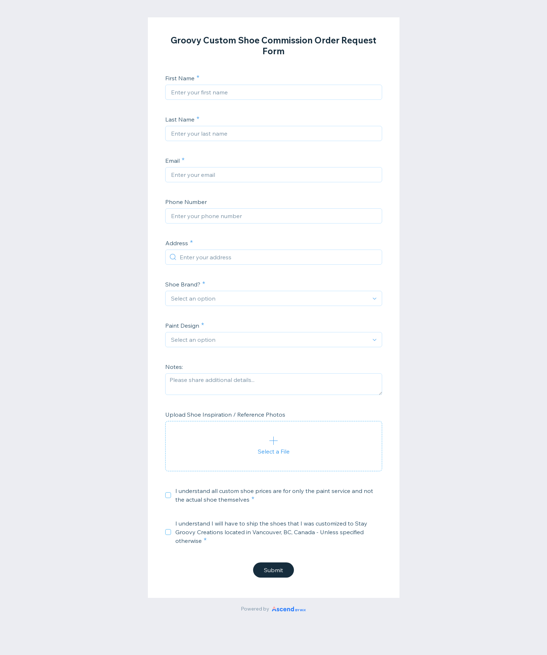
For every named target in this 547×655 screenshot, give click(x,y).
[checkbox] (168, 495)
